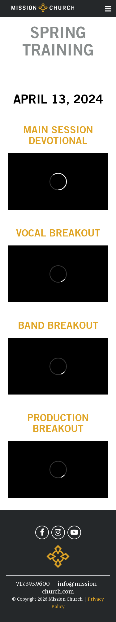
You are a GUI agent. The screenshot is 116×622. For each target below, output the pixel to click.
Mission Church (66, 599)
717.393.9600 (33, 583)
